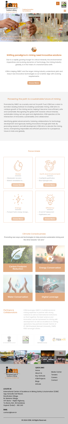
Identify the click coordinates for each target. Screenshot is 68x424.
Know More (34, 84)
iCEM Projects (40, 379)
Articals (38, 384)
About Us (38, 373)
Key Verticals (40, 376)
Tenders (54, 375)
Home (37, 370)
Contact (54, 380)
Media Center (56, 372)
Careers (54, 377)
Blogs (37, 381)
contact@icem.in (10, 412)
